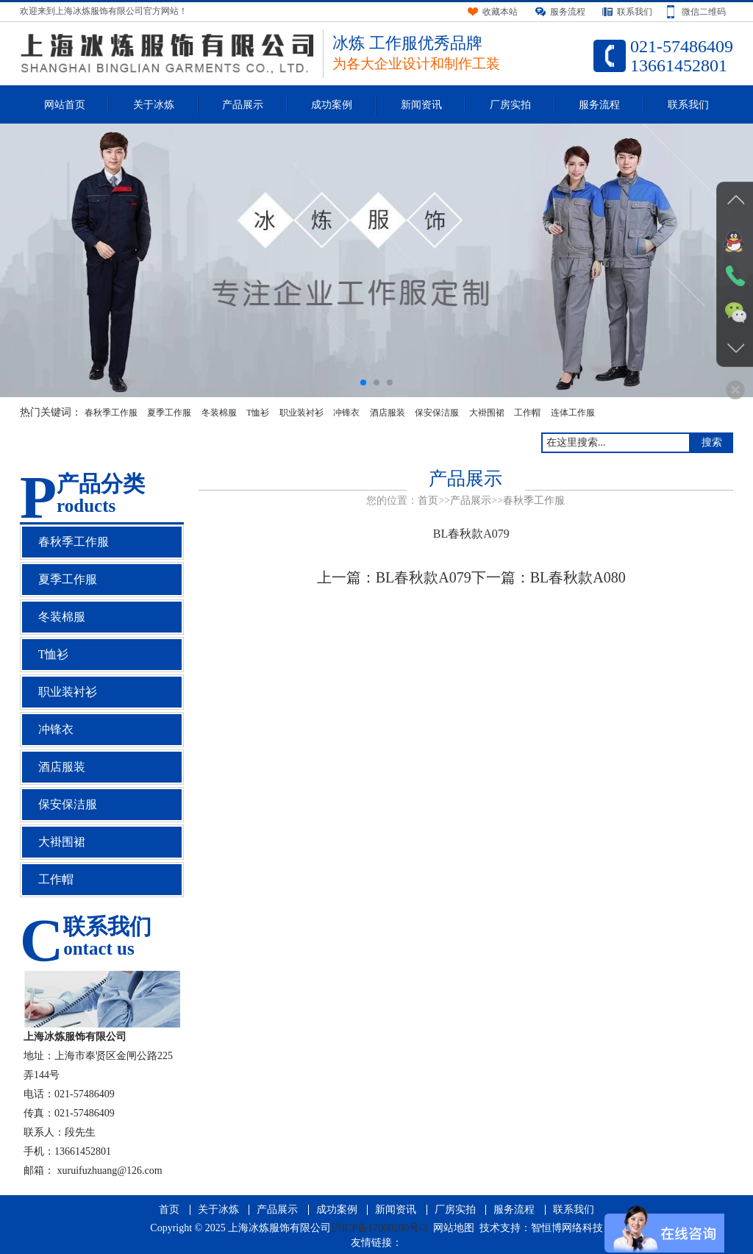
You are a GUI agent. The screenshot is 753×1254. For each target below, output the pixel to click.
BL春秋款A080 (578, 577)
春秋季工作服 (111, 412)
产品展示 (242, 104)
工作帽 (527, 412)
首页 (428, 500)
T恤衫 (257, 412)
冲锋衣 (346, 412)
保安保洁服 (437, 412)
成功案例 (331, 104)
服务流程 (599, 104)
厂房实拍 (510, 104)
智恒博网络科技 (567, 1227)
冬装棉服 (219, 412)
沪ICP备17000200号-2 (379, 1227)
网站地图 (453, 1227)
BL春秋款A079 (423, 577)
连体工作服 (573, 412)
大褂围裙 (486, 412)
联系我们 (688, 104)
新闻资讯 (421, 104)
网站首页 (64, 104)
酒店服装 (387, 412)
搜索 (712, 442)
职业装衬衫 (301, 412)
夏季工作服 (169, 412)
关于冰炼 (153, 104)
